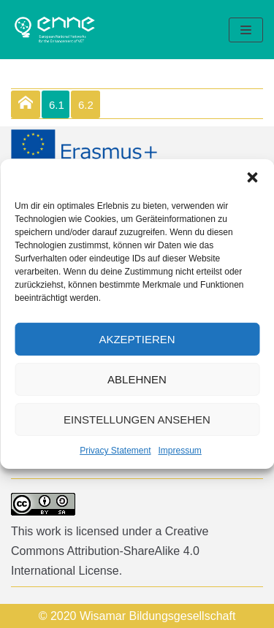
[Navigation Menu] (246, 30)
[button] (252, 177)
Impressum (180, 450)
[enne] (55, 29)
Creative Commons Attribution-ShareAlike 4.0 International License (109, 551)
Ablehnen (137, 378)
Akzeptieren (137, 338)
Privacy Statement (115, 450)
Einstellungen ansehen (137, 419)
